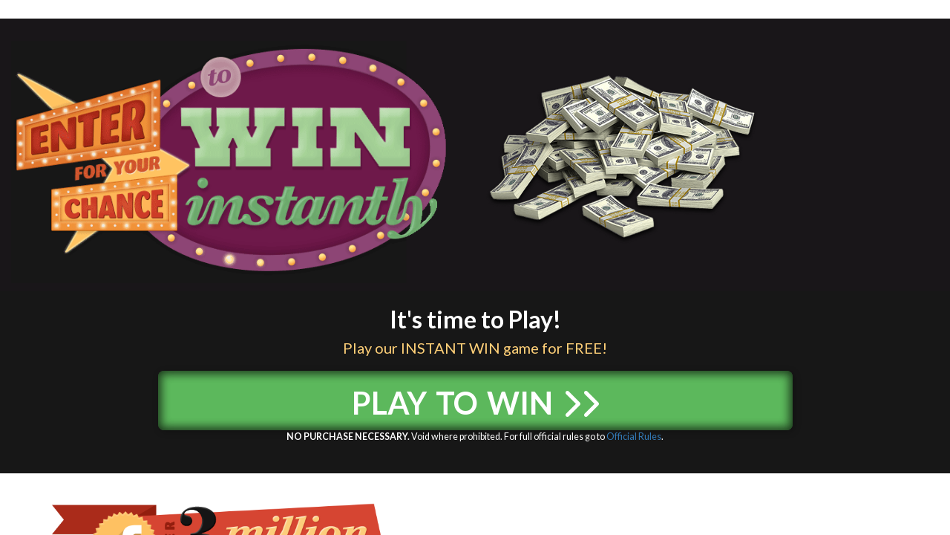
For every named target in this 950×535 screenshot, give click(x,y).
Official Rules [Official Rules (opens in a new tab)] (633, 436)
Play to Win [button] (475, 397)
